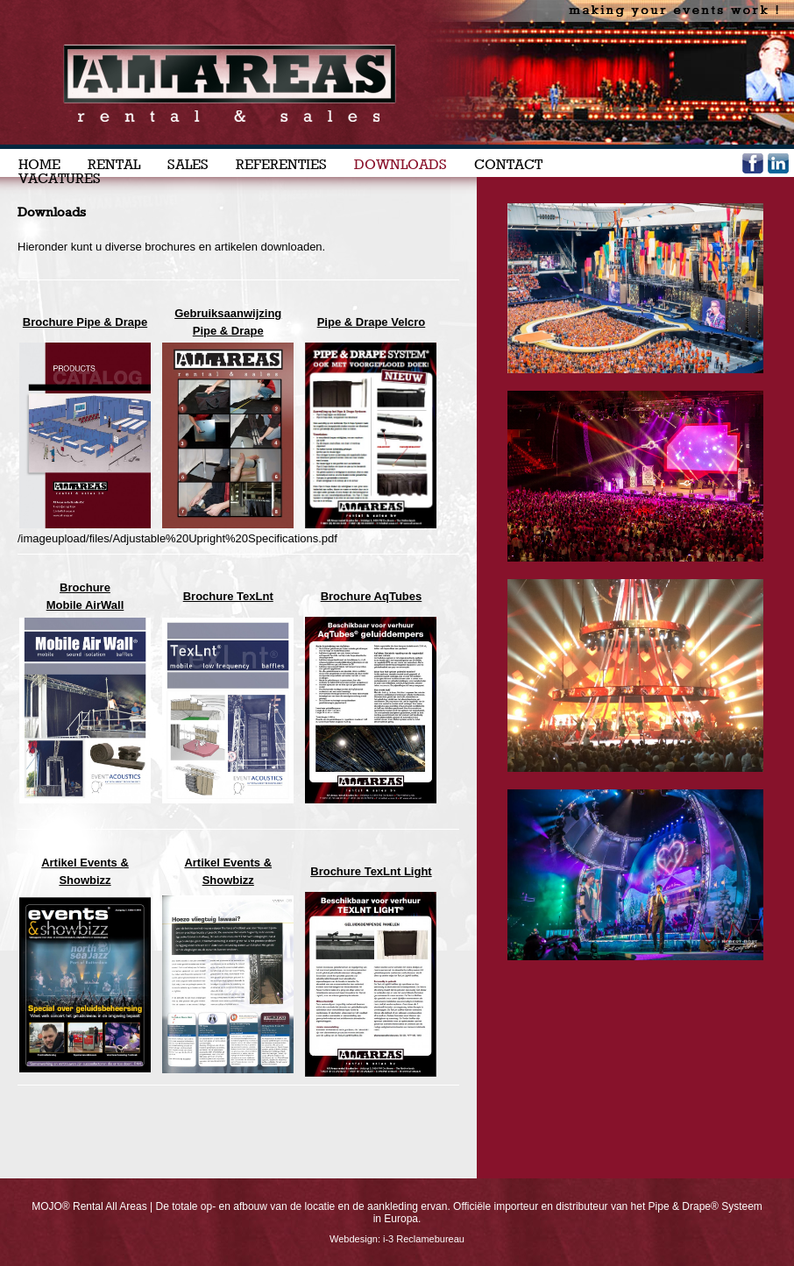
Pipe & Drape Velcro (371, 322)
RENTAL (114, 165)
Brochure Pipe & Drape (85, 322)
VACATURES (59, 179)
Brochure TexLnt (228, 596)
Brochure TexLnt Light (370, 871)
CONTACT (508, 165)
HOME (39, 165)
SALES (188, 165)
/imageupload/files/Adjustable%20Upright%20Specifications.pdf (177, 538)
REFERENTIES (281, 165)
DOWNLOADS (400, 165)
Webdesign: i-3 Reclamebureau (397, 1239)
